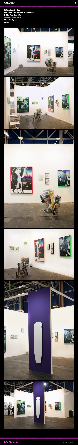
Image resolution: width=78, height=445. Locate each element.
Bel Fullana (11, 442)
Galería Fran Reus (12, 17)
